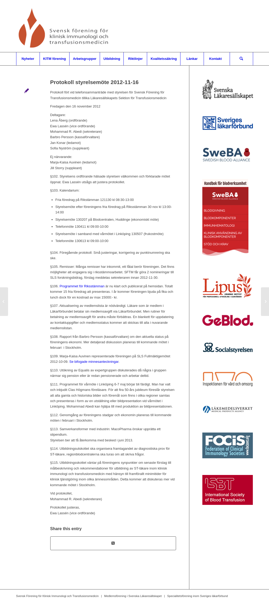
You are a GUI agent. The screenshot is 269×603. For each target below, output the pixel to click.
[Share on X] (113, 543)
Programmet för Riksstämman (82, 286)
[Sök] (241, 58)
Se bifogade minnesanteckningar (93, 362)
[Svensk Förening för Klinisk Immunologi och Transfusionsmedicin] (64, 26)
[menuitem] (28, 58)
